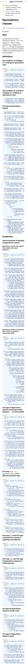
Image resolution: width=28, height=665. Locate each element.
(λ (9, 76)
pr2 (5, 118)
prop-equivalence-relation (16, 222)
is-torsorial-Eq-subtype (13, 280)
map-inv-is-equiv (12, 505)
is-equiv (8, 302)
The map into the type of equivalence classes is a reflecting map (12, 561)
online (12, 15)
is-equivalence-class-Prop (12, 74)
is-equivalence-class (11, 79)
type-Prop (24, 80)
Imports (6, 31)
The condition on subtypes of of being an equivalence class (13, 63)
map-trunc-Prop (10, 203)
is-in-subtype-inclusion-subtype (16, 136)
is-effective (11, 511)
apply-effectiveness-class (14, 520)
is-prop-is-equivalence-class (13, 83)
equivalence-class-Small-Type (13, 654)
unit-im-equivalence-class (12, 194)
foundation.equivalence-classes (18, 28)
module (5, 28)
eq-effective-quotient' (13, 499)
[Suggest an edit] (26, 1)
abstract (7, 167)
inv (11, 207)
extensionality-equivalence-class (15, 310)
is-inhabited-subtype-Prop (16, 144)
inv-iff (20, 392)
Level (12, 70)
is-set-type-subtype (13, 185)
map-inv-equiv (10, 326)
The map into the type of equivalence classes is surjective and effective (12, 537)
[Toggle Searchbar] (6, 1)
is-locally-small (11, 621)
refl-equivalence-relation (14, 456)
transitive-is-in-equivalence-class (15, 587)
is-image (8, 220)
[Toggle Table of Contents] (1, 1)
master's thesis (10, 11)
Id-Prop (12, 370)
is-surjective (23, 200)
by (17, 380)
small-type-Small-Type (13, 662)
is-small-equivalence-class (13, 645)
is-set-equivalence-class (14, 183)
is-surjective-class (10, 200)
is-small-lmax (12, 650)
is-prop (22, 84)
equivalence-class (10, 112)
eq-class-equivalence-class (13, 394)
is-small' (13, 629)
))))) (17, 215)
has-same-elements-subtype (14, 263)
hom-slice (9, 195)
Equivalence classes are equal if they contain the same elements (13, 248)
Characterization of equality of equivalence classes (13, 241)
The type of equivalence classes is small (11, 635)
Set (21, 188)
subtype (22, 79)
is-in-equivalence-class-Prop (13, 176)
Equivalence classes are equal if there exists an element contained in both (13, 331)
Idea (4, 34)
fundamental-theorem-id (13, 304)
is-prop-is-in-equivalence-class (16, 168)
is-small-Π (11, 628)
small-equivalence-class (12, 660)
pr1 (5, 117)
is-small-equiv (10, 624)
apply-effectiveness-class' (14, 528)
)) (22, 151)
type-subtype (22, 113)
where (6, 71)
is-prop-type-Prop (11, 87)
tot (9, 204)
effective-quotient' (12, 486)
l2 (7, 70)
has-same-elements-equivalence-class (16, 259)
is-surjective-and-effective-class (15, 548)
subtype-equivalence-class (12, 128)
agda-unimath (16, 1)
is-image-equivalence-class (13, 219)
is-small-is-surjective (13, 648)
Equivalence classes (10, 21)
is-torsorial (10, 277)
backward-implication (17, 149)
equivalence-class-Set (11, 188)
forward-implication (18, 605)
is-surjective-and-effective (15, 550)
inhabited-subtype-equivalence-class (16, 155)
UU (19, 70)
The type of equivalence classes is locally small (11, 610)
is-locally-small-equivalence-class (15, 620)
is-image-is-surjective (13, 227)
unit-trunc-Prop (11, 120)
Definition (7, 56)
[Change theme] (4, 1)
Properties (7, 236)
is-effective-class (12, 510)
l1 (5, 70)
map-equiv (10, 524)
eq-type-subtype (17, 208)
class (6, 116)
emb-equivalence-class (11, 124)
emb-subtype (24, 125)
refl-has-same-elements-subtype (16, 272)
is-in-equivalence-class (12, 163)
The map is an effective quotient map (11, 473)
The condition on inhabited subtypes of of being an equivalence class (12, 93)
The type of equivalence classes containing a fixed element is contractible (13, 410)
